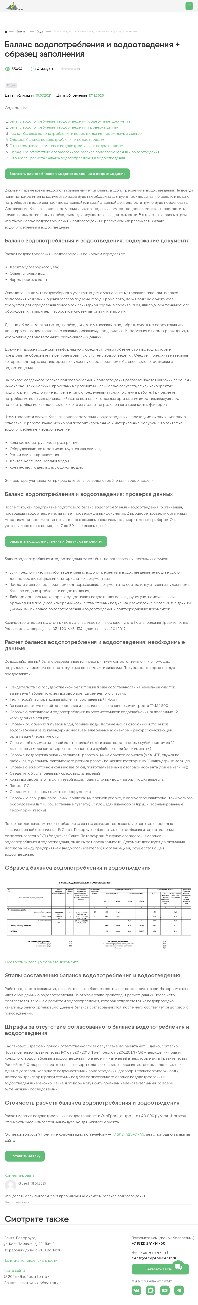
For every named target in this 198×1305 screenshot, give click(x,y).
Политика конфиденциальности (30, 1260)
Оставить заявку (24, 1156)
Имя (7, 1202)
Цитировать (21, 1202)
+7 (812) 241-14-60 (149, 1243)
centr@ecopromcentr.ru (154, 1258)
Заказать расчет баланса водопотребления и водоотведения (67, 173)
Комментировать (19, 1175)
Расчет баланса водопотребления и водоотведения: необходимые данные (76, 133)
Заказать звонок (163, 1269)
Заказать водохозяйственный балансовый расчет (56, 541)
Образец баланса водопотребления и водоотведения (57, 139)
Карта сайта (14, 1270)
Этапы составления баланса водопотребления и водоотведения (67, 145)
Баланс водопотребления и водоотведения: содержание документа (70, 121)
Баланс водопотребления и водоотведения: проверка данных (64, 127)
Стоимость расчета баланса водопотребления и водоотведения (67, 158)
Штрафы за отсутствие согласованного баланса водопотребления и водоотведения (85, 152)
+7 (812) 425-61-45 (128, 1134)
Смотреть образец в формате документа (42, 962)
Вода (11, 85)
